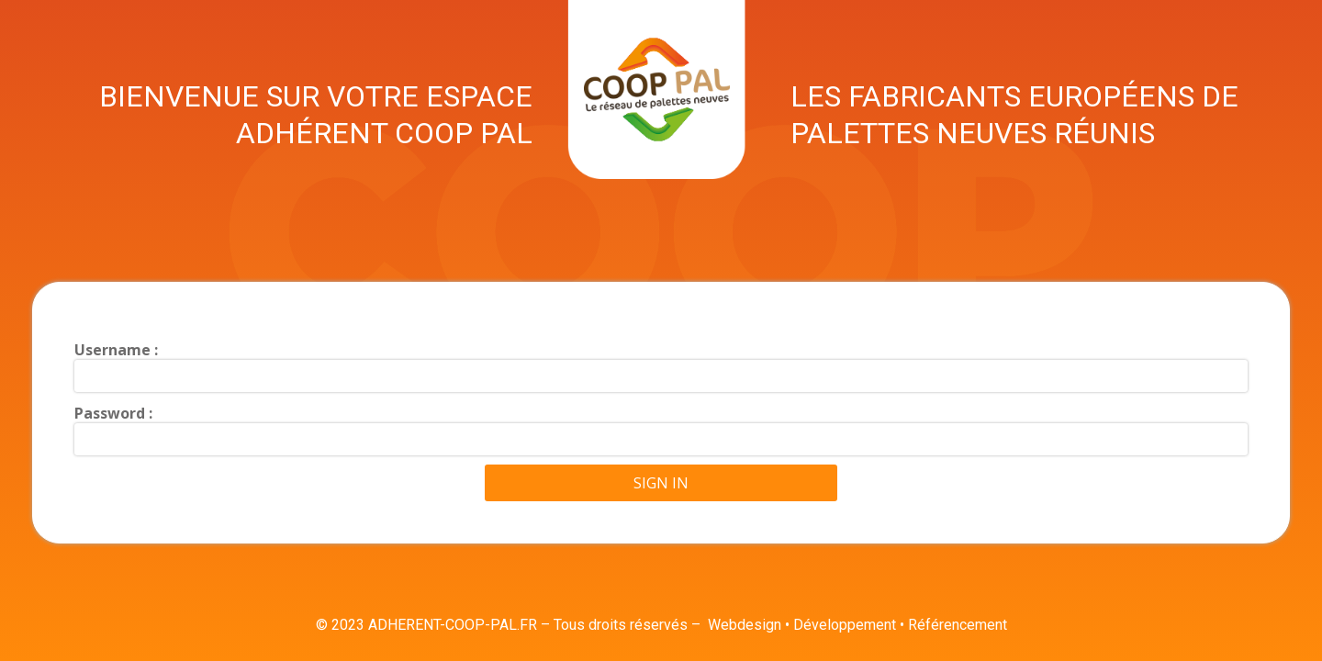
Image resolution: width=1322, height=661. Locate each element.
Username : (116, 349)
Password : (113, 413)
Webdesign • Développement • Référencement (857, 624)
